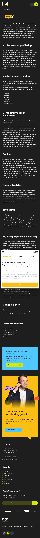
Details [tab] (20, 256)
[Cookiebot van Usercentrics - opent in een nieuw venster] (31, 252)
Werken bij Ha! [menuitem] (8, 473)
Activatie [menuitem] (7, 477)
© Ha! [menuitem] (4, 526)
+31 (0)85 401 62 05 (10, 457)
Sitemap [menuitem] (25, 526)
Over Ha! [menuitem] (6, 471)
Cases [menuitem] (6, 481)
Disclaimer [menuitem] (17, 526)
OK (20, 284)
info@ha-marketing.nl (10, 459)
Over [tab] (32, 256)
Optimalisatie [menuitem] (8, 479)
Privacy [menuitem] (10, 526)
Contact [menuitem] (6, 483)
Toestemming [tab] (7, 256)
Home (3, 9)
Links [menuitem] (31, 526)
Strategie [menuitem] (7, 475)
